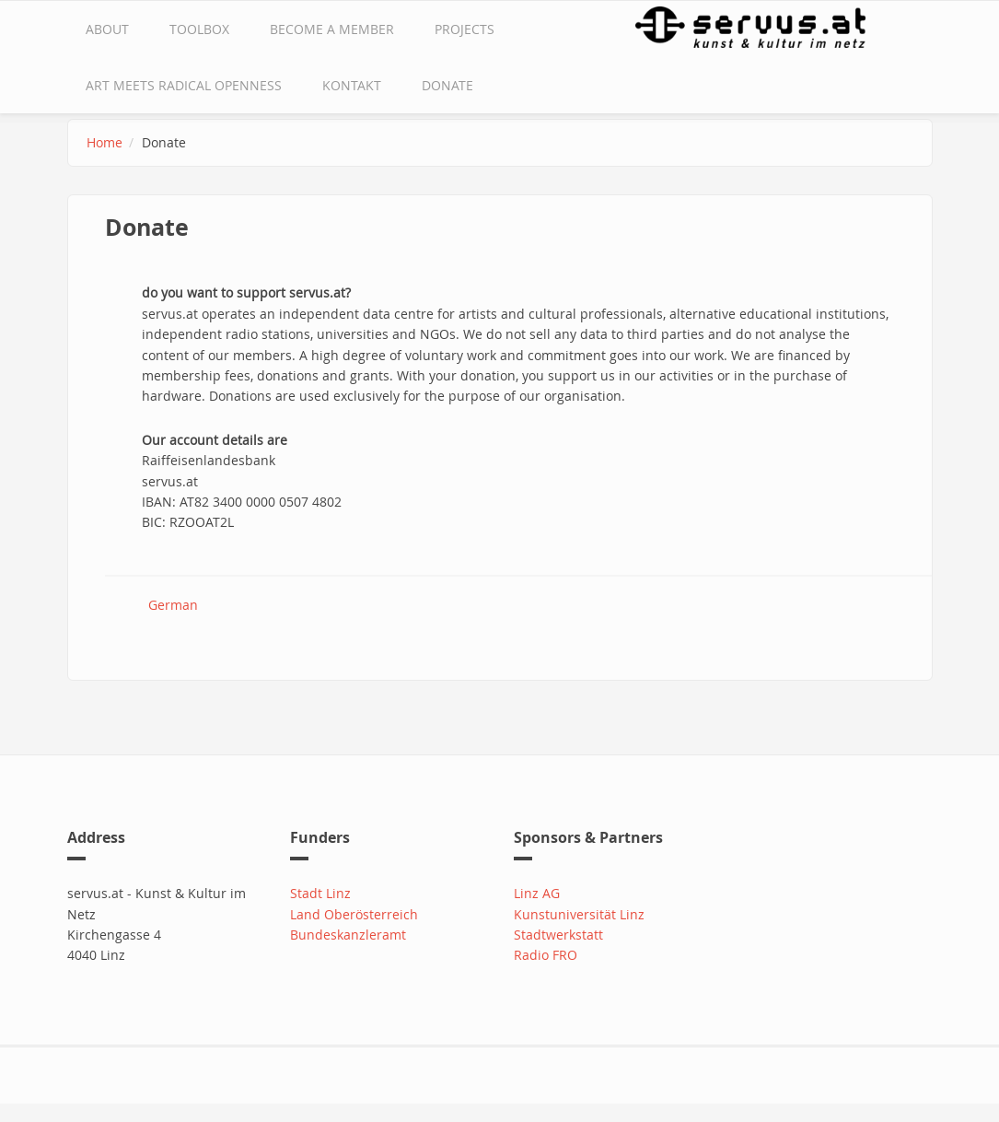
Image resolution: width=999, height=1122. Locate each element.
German (173, 605)
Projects (464, 29)
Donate (447, 85)
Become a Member (332, 29)
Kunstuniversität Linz (579, 914)
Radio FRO (545, 955)
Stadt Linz (320, 893)
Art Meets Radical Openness (184, 85)
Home (104, 142)
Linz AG (537, 893)
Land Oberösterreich (354, 914)
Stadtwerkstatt (558, 934)
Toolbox (199, 29)
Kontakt (351, 85)
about (107, 29)
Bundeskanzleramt (348, 934)
